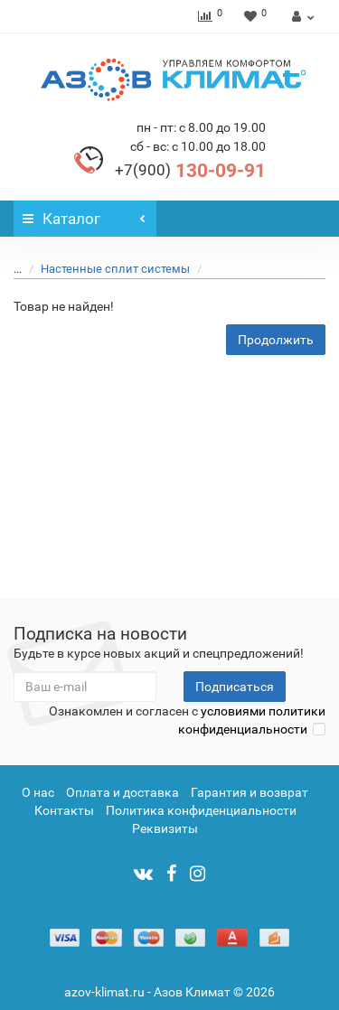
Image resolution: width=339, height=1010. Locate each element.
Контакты (64, 810)
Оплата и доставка (122, 792)
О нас (38, 792)
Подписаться (234, 686)
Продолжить (276, 339)
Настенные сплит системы (104, 269)
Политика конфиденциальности (201, 810)
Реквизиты (165, 828)
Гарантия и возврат (249, 792)
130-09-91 (190, 171)
